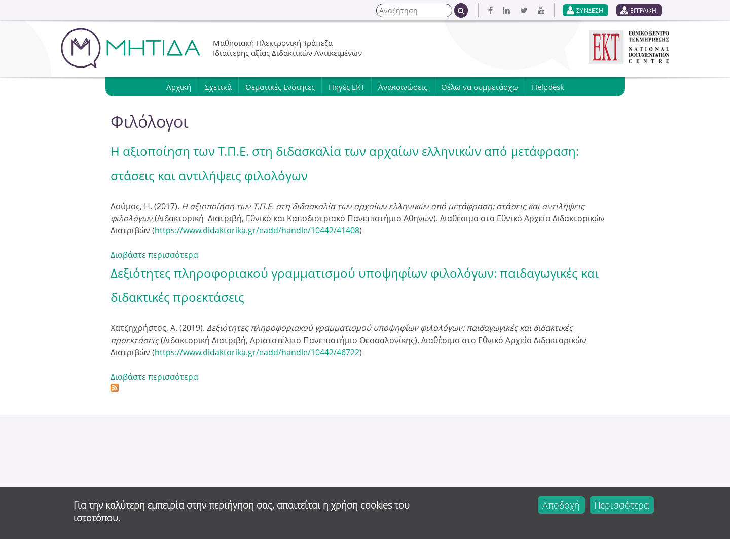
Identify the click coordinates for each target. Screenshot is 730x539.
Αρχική (178, 87)
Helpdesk (548, 87)
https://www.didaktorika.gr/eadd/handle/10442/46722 (257, 352)
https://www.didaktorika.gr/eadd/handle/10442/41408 (257, 230)
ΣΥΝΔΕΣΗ (589, 10)
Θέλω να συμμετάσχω (479, 87)
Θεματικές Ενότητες (280, 87)
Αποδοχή (561, 505)
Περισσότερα (621, 505)
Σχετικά (218, 87)
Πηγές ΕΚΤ (346, 87)
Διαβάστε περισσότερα (154, 254)
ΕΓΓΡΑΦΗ (643, 10)
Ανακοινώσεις (402, 87)
